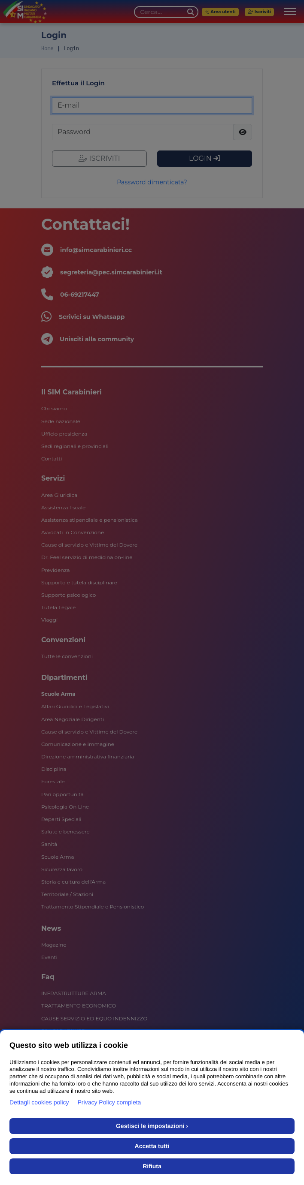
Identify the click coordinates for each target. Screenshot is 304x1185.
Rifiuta (152, 1166)
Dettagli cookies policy (39, 1102)
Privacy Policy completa (109, 1102)
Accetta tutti (152, 1146)
